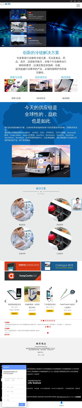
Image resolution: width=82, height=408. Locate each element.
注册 (75, 1)
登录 (71, 1)
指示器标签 (74, 371)
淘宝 (43, 355)
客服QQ (61, 405)
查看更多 (14, 313)
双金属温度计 (57, 369)
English (78, 1)
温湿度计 (39, 369)
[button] (3, 45)
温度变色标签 (31, 369)
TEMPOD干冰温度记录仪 (26, 388)
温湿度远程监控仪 (14, 304)
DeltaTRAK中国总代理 (57, 388)
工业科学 (36, 374)
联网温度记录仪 (65, 371)
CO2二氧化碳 (54, 371)
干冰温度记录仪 (50, 304)
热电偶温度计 (67, 369)
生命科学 (29, 374)
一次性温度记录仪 (69, 388)
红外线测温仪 (47, 369)
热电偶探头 (35, 371)
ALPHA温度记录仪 (45, 388)
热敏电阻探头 (44, 371)
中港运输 (36, 388)
